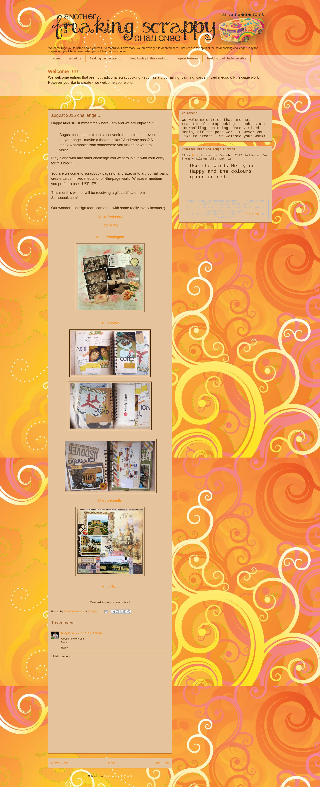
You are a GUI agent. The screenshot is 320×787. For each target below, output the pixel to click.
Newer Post (59, 763)
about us (75, 58)
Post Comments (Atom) (118, 776)
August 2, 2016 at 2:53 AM (86, 633)
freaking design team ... (106, 58)
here (195, 155)
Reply (64, 647)
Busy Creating (110, 225)
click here (250, 214)
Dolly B (65, 633)
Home (56, 58)
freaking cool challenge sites (226, 58)
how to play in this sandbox (149, 58)
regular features (187, 58)
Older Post (161, 763)
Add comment (61, 656)
